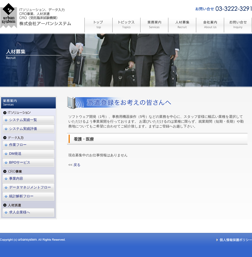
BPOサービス (19, 162)
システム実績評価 (23, 129)
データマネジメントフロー (30, 187)
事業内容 (16, 178)
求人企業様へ (19, 212)
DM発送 (15, 154)
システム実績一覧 (23, 120)
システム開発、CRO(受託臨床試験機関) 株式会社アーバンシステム (35, 38)
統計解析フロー (21, 196)
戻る (76, 165)
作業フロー (18, 145)
